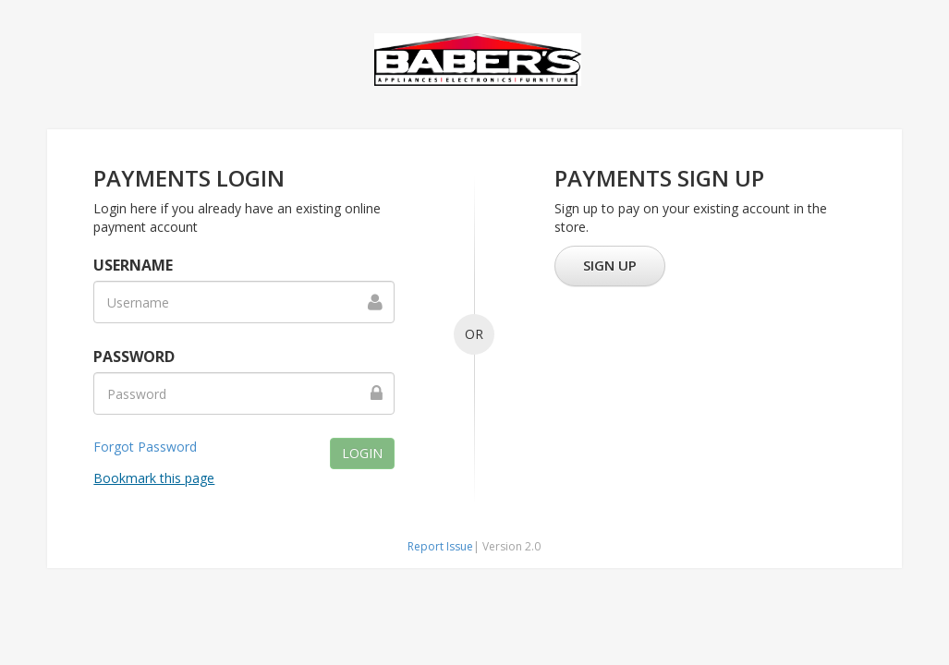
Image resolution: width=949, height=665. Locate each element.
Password (134, 356)
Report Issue (440, 546)
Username (133, 265)
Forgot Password (145, 446)
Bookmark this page (153, 478)
